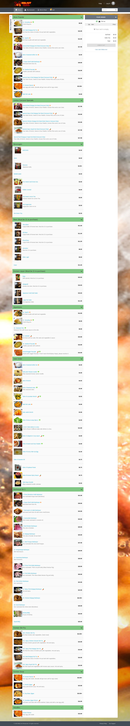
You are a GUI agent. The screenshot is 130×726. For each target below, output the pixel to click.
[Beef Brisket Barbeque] (47, 527)
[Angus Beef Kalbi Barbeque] (47, 63)
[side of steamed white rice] (47, 55)
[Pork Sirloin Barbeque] (47, 582)
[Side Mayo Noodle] (47, 483)
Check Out (101, 45)
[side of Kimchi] (47, 381)
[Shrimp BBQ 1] (47, 614)
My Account (29, 10)
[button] (47, 17)
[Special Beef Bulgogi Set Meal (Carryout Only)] (47, 47)
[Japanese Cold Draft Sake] (47, 293)
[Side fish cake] (47, 94)
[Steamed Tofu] (47, 329)
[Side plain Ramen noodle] (47, 373)
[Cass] (47, 265)
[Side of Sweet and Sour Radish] (47, 444)
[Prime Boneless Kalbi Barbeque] (47, 495)
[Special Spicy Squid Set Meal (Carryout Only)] (47, 130)
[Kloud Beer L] (47, 241)
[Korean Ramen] (47, 86)
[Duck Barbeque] (47, 606)
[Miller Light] (47, 257)
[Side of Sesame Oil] (47, 459)
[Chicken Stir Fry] (47, 634)
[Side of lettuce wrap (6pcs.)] (47, 420)
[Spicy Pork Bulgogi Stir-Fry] (47, 650)
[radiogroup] (101, 21)
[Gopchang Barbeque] (47, 558)
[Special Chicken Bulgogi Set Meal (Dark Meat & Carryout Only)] (47, 122)
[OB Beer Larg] (47, 233)
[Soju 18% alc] (47, 277)
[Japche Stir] (47, 39)
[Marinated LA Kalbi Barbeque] (47, 511)
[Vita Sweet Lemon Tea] (47, 198)
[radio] (101, 21)
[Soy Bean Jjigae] (47, 693)
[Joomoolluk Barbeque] (47, 519)
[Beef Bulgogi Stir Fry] (47, 31)
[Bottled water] (47, 174)
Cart (52, 10)
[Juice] (47, 158)
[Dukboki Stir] (47, 337)
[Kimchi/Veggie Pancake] (47, 353)
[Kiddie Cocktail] (47, 190)
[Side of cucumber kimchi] (47, 396)
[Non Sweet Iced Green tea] (47, 182)
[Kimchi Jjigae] (47, 686)
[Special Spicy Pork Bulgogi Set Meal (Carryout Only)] (47, 78)
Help (100, 3)
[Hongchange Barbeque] (47, 551)
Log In (108, 3)
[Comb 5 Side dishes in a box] (47, 428)
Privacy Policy (103, 723)
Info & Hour (42, 10)
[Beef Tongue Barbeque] (47, 543)
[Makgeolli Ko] (47, 285)
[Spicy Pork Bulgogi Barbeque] (47, 590)
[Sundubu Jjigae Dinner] (47, 701)
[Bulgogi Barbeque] (47, 535)
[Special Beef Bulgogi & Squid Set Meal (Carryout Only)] (47, 138)
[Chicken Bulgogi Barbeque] (47, 598)
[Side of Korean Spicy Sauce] (47, 475)
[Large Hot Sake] (47, 301)
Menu (18, 10)
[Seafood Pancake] (47, 70)
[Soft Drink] (47, 150)
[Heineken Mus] (47, 249)
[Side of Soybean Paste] (47, 467)
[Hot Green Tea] (47, 213)
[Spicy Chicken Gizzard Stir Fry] (47, 642)
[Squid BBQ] (47, 622)
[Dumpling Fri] (47, 23)
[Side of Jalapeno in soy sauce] (47, 436)
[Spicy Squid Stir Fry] (47, 665)
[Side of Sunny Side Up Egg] (47, 452)
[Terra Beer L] (47, 226)
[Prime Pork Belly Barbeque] (47, 566)
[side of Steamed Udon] (47, 389)
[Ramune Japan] (47, 166)
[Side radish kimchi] (47, 412)
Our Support (112, 723)
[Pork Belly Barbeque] (47, 574)
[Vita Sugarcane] (47, 205)
